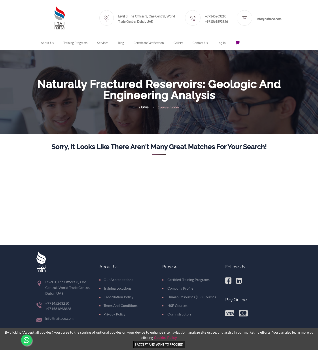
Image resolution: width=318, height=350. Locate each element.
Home (144, 107)
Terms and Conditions (118, 305)
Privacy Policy (112, 314)
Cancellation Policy (116, 297)
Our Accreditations (116, 279)
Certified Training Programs (186, 279)
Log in (222, 43)
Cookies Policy (165, 337)
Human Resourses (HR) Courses (189, 297)
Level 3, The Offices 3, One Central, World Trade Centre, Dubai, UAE (146, 18)
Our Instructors (176, 314)
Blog (121, 43)
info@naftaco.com (269, 19)
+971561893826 (216, 21)
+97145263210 (215, 16)
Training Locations (115, 288)
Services (102, 43)
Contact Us (200, 43)
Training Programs (75, 43)
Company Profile (177, 288)
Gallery (178, 43)
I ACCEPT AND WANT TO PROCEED (159, 344)
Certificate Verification (149, 43)
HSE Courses (174, 305)
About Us (47, 43)
